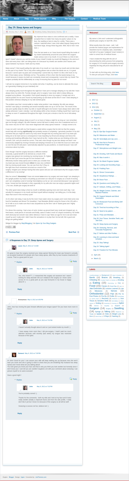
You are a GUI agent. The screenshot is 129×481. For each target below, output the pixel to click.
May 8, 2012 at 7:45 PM (44, 269)
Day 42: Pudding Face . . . (102, 168)
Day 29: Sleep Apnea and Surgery (105, 224)
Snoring (59, 32)
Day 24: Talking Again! (101, 246)
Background (105, 275)
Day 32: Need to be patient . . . (104, 211)
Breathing (38, 32)
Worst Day (98, 316)
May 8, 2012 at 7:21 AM (30, 246)
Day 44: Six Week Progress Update (106, 161)
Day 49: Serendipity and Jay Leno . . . (106, 139)
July (95, 121)
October (97, 110)
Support (117, 305)
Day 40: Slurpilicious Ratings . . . (105, 176)
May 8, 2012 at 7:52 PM (44, 386)
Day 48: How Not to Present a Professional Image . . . (104, 143)
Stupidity (106, 305)
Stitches (96, 305)
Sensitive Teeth (102, 301)
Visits (107, 314)
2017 (94, 100)
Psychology (120, 296)
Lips (122, 289)
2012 (94, 107)
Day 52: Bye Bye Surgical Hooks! (105, 132)
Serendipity (114, 301)
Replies (19, 262)
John (29, 32)
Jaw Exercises (95, 288)
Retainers (114, 298)
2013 (94, 103)
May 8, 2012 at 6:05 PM (35, 299)
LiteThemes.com (40, 477)
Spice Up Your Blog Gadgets (46, 223)
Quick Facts (95, 298)
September (98, 114)
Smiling (98, 303)
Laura (20, 246)
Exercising (111, 283)
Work (91, 316)
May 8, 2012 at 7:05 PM (32, 353)
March (96, 258)
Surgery (108, 308)
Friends (104, 286)
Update (99, 314)
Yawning (115, 316)
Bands (92, 277)
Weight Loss (116, 314)
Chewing (93, 280)
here (117, 72)
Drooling (121, 280)
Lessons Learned (111, 289)
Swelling (119, 308)
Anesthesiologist (94, 275)
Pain (112, 294)
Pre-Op (103, 296)
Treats (91, 314)
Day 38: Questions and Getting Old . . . (107, 183)
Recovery (105, 298)
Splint (121, 303)
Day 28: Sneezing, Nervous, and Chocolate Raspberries (105, 229)
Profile (112, 296)
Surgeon (94, 308)
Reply (75, 261)
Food (92, 285)
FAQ (119, 283)
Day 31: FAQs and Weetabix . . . (104, 215)
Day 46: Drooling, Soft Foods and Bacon (107, 154)
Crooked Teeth (105, 280)
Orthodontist (96, 293)
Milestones (98, 291)
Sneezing (106, 303)
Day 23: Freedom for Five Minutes (105, 250)
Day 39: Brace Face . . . (101, 180)
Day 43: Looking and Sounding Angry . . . (108, 165)
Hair (120, 286)
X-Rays (106, 316)
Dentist (113, 280)
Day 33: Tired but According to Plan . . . (107, 207)
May (95, 129)
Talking (107, 311)
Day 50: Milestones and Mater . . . (105, 135)
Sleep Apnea (51, 32)
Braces (105, 277)
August (96, 118)
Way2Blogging (26, 223)
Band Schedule (117, 275)
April (95, 255)
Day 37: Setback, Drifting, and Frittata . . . (108, 187)
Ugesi (23, 477)
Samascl (21, 353)
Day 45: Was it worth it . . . (102, 157)
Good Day (113, 286)
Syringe (98, 312)
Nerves (114, 291)
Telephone (118, 311)
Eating (44, 32)
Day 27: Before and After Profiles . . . (106, 233)
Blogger (11, 477)
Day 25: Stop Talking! (101, 243)
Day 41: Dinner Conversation (103, 172)
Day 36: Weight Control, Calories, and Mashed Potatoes (106, 192)
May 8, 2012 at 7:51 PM (44, 320)
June (95, 125)
